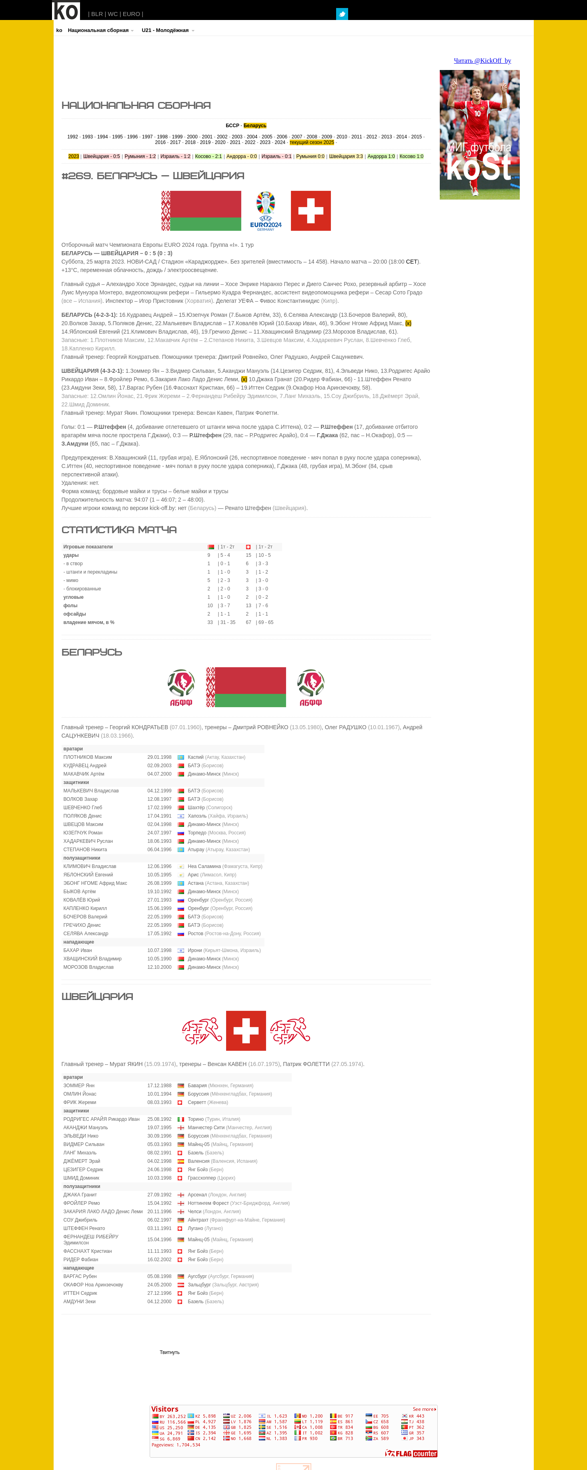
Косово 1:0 (411, 156)
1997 (147, 137)
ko (59, 30)
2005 (267, 137)
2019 (205, 142)
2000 (192, 137)
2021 (235, 142)
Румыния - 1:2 (140, 156)
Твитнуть (170, 1352)
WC (113, 13)
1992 (72, 137)
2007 (297, 137)
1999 (177, 137)
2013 (386, 137)
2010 (342, 137)
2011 (356, 137)
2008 (312, 137)
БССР (232, 125)
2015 (416, 137)
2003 (237, 137)
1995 (117, 137)
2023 (265, 142)
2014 (401, 137)
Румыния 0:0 (310, 156)
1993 (87, 137)
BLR (97, 13)
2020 (220, 142)
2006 (281, 137)
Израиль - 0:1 (277, 156)
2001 (207, 137)
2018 (190, 142)
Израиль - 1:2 (175, 156)
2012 (372, 137)
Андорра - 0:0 (241, 156)
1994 (102, 137)
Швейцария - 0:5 (101, 156)
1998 (162, 137)
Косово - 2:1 (208, 156)
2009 (327, 137)
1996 (132, 137)
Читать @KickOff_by (482, 60)
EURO (131, 13)
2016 (160, 142)
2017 (175, 142)
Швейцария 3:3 (346, 156)
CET (411, 261)
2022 (250, 142)
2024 (280, 142)
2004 (252, 137)
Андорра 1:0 (381, 156)
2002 (222, 137)
